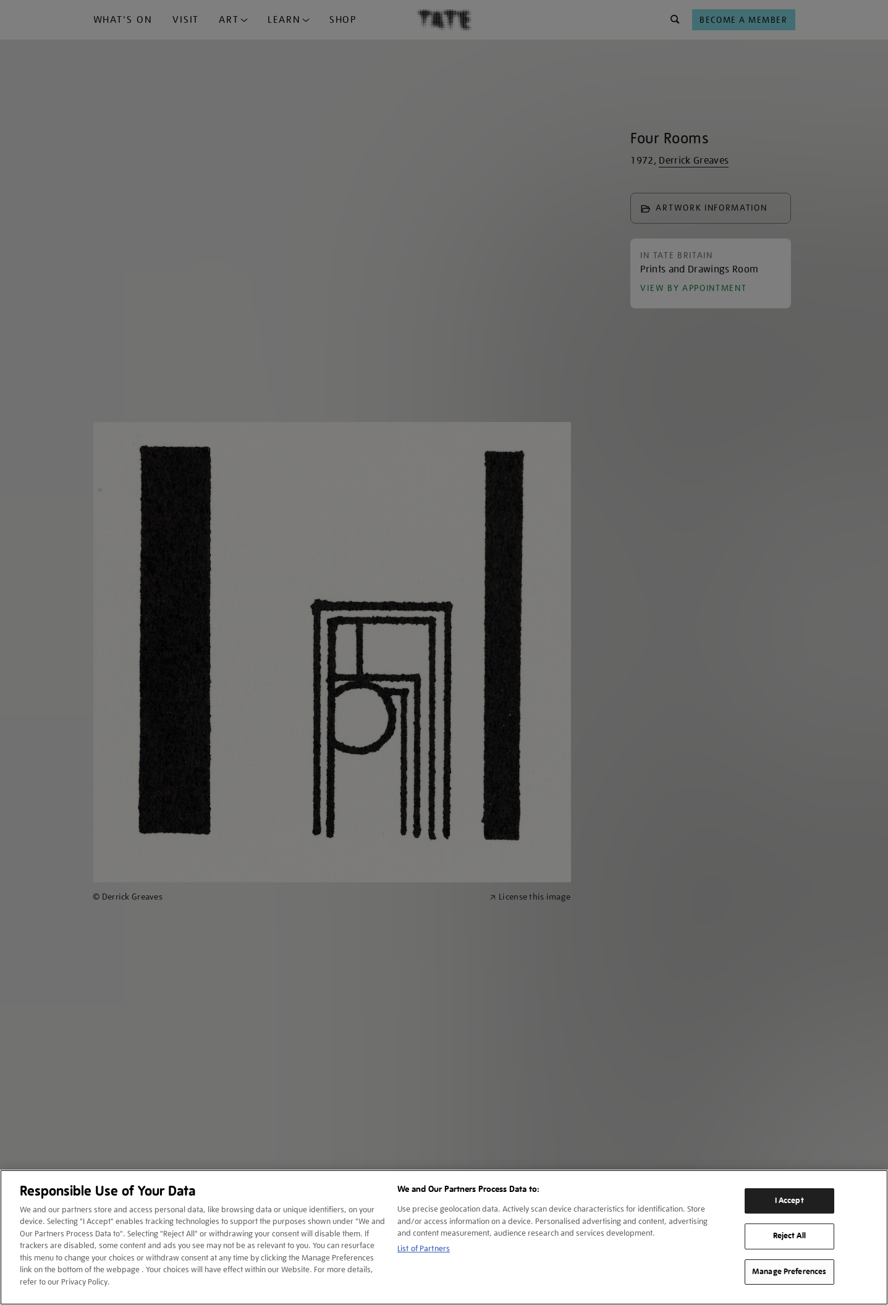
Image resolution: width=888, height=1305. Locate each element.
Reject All (789, 1235)
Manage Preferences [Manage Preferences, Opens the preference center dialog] (789, 1271)
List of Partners (423, 1248)
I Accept (789, 1200)
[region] (444, 1237)
